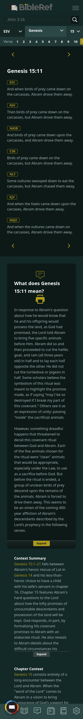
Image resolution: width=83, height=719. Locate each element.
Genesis (35, 30)
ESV (12, 82)
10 (75, 41)
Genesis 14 (23, 575)
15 (72, 31)
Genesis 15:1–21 (27, 564)
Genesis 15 (23, 674)
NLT (12, 174)
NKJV (13, 220)
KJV (12, 197)
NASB (14, 128)
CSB (12, 151)
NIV (12, 105)
